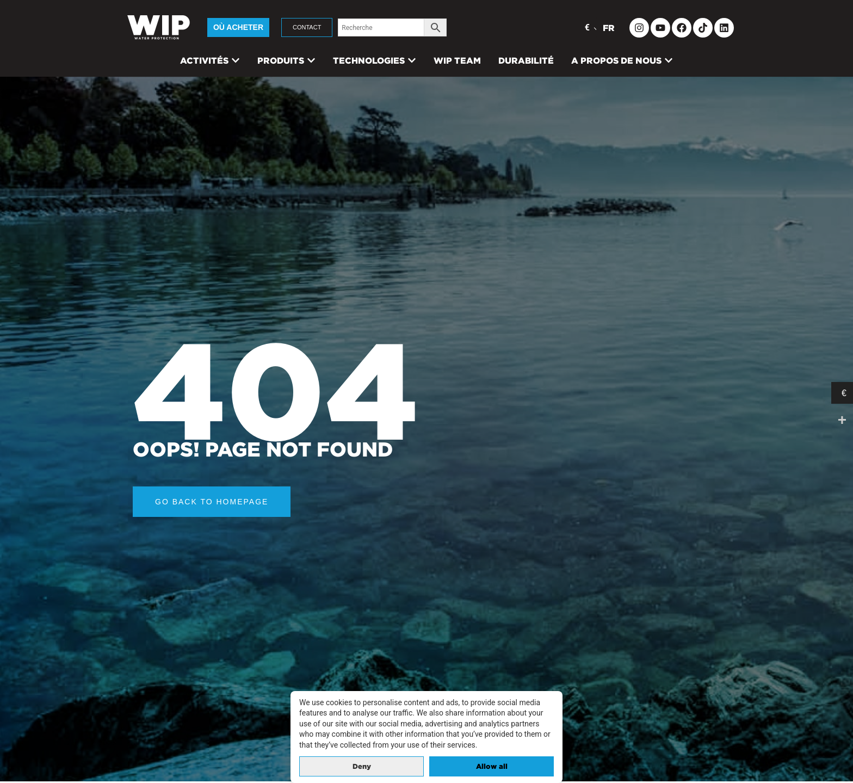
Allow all (492, 766)
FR (609, 28)
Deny (362, 766)
